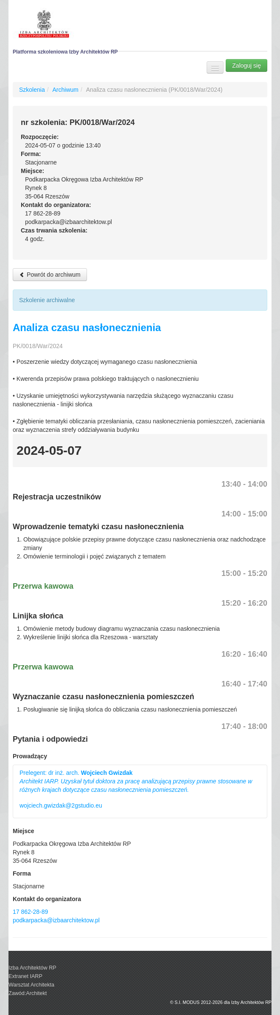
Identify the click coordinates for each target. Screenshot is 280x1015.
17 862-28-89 (30, 911)
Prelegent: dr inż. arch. (136, 781)
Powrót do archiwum (50, 274)
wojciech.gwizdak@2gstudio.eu (61, 805)
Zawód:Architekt (27, 993)
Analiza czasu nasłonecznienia (87, 327)
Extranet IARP (25, 976)
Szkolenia (32, 89)
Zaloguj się (246, 65)
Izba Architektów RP (32, 968)
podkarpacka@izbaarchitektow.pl (56, 920)
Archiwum (65, 89)
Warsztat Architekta (31, 985)
